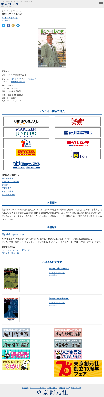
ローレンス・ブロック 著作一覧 (15, 250)
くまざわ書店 (7, 191)
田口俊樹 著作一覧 (10, 253)
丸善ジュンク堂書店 (10, 181)
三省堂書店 (6, 188)
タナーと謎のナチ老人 (59, 268)
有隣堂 (5, 184)
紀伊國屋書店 (7, 178)
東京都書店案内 (8, 194)
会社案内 (25, 387)
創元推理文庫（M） (18, 81)
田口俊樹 (5, 20)
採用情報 (62, 387)
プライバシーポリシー (38, 387)
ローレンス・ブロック (10, 18)
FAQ (68, 387)
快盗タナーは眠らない (59, 298)
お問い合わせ (52, 387)
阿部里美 (52, 275)
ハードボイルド (30, 78)
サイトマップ (76, 387)
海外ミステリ (16, 78)
